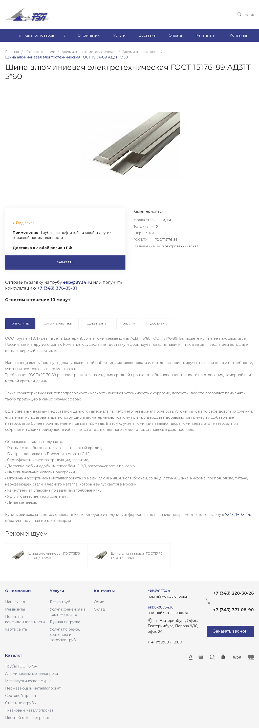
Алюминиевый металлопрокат (32, 673)
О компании (18, 590)
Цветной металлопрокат (27, 717)
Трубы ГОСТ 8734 (21, 666)
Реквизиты (15, 609)
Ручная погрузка (65, 622)
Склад (99, 609)
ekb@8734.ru (159, 591)
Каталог (14, 655)
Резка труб (60, 602)
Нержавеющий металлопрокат (33, 688)
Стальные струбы (20, 703)
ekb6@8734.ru (161, 607)
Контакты (104, 590)
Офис (99, 602)
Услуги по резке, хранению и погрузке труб (65, 634)
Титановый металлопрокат (29, 710)
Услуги (57, 590)
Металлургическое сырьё (28, 681)
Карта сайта (16, 629)
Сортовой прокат (20, 695)
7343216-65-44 (237, 514)
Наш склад (15, 602)
